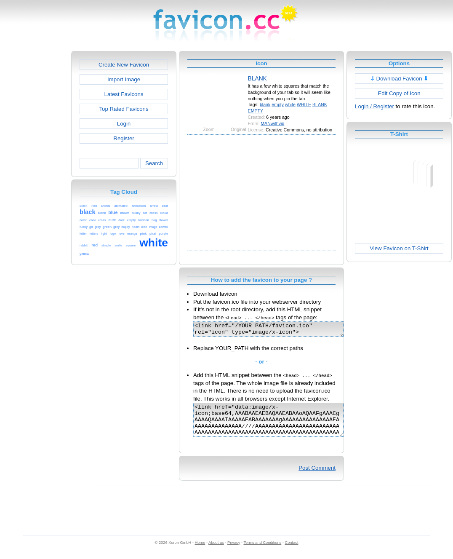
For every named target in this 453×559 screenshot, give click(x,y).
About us (216, 551)
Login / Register (374, 106)
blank (265, 104)
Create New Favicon (124, 65)
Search (154, 163)
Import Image (123, 79)
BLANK (257, 78)
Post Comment (317, 476)
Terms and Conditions (262, 551)
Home (200, 551)
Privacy (233, 551)
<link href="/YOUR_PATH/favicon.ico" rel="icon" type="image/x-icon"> (277, 330)
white (290, 104)
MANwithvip (272, 123)
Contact (291, 551)
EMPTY (256, 110)
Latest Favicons (124, 94)
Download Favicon (399, 78)
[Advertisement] (35, 177)
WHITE (304, 104)
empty (278, 104)
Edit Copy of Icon (399, 93)
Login (124, 123)
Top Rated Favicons (123, 109)
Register (123, 138)
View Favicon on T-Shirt (399, 248)
